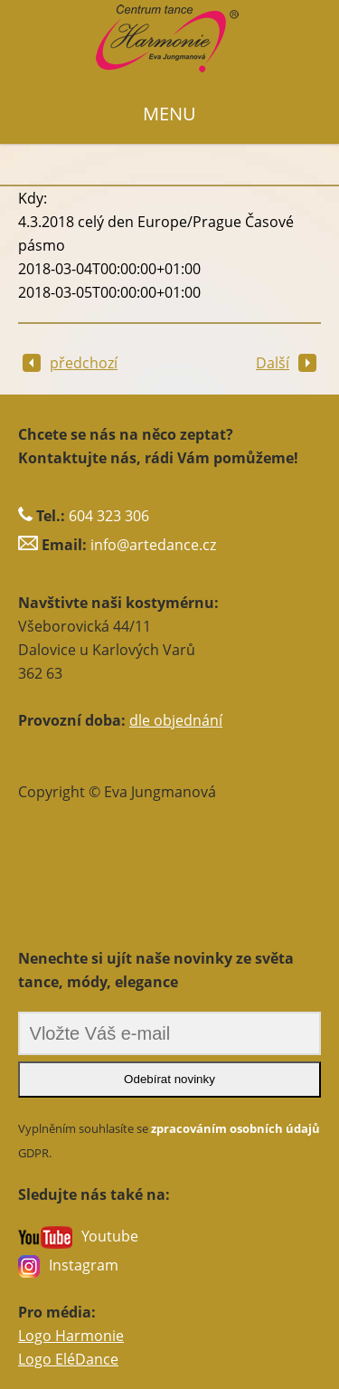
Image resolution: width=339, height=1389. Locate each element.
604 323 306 (109, 516)
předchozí (70, 363)
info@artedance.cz (153, 545)
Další (286, 363)
